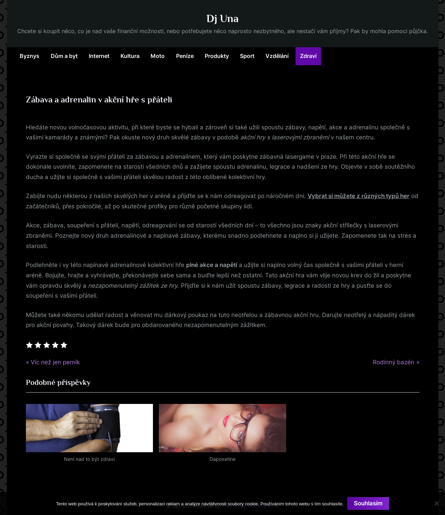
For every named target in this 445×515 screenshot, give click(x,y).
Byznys (29, 55)
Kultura (129, 55)
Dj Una (222, 18)
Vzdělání (277, 55)
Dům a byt (64, 55)
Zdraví (308, 55)
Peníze (185, 55)
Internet (99, 55)
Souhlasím (368, 503)
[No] (436, 503)
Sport (247, 55)
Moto (158, 55)
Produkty (217, 55)
